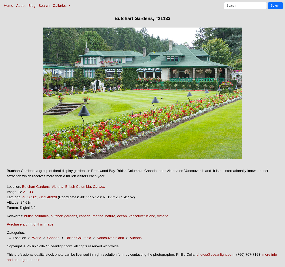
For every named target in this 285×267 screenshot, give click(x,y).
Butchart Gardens (36, 187)
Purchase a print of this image (30, 224)
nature (110, 216)
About (20, 6)
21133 (28, 192)
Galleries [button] (60, 6)
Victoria (57, 187)
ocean (122, 216)
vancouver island (142, 216)
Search (44, 6)
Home (8, 6)
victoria (162, 216)
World (36, 238)
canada (85, 216)
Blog (31, 6)
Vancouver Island (110, 238)
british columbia (36, 216)
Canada (99, 187)
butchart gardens (64, 216)
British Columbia (78, 187)
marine (97, 216)
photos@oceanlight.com (215, 254)
